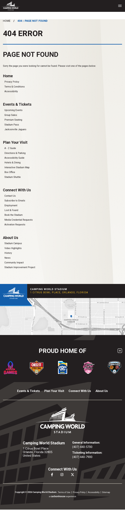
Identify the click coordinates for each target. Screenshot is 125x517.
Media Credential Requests (18, 219)
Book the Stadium (13, 215)
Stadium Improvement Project (19, 267)
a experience (62, 496)
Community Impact (14, 262)
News (7, 257)
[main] (62, 151)
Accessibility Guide (14, 157)
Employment (10, 205)
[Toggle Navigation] (120, 6)
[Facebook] (52, 474)
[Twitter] (72, 474)
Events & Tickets (17, 104)
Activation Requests (14, 224)
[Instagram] (61, 474)
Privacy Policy (11, 81)
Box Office (9, 172)
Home (6, 20)
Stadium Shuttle (12, 177)
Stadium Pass (11, 124)
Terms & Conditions (14, 86)
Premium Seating (13, 119)
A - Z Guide (10, 148)
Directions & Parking (15, 153)
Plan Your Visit (15, 142)
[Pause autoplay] (120, 350)
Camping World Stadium (10, 5)
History (8, 253)
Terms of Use (64, 492)
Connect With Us (17, 190)
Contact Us (10, 195)
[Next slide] (122, 367)
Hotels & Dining (12, 162)
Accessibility (11, 91)
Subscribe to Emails (14, 200)
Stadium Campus (13, 243)
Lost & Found (11, 210)
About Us (10, 238)
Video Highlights (13, 248)
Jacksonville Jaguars (15, 129)
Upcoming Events (13, 110)
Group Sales (10, 115)
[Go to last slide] (2, 367)
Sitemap (106, 492)
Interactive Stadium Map (17, 167)
